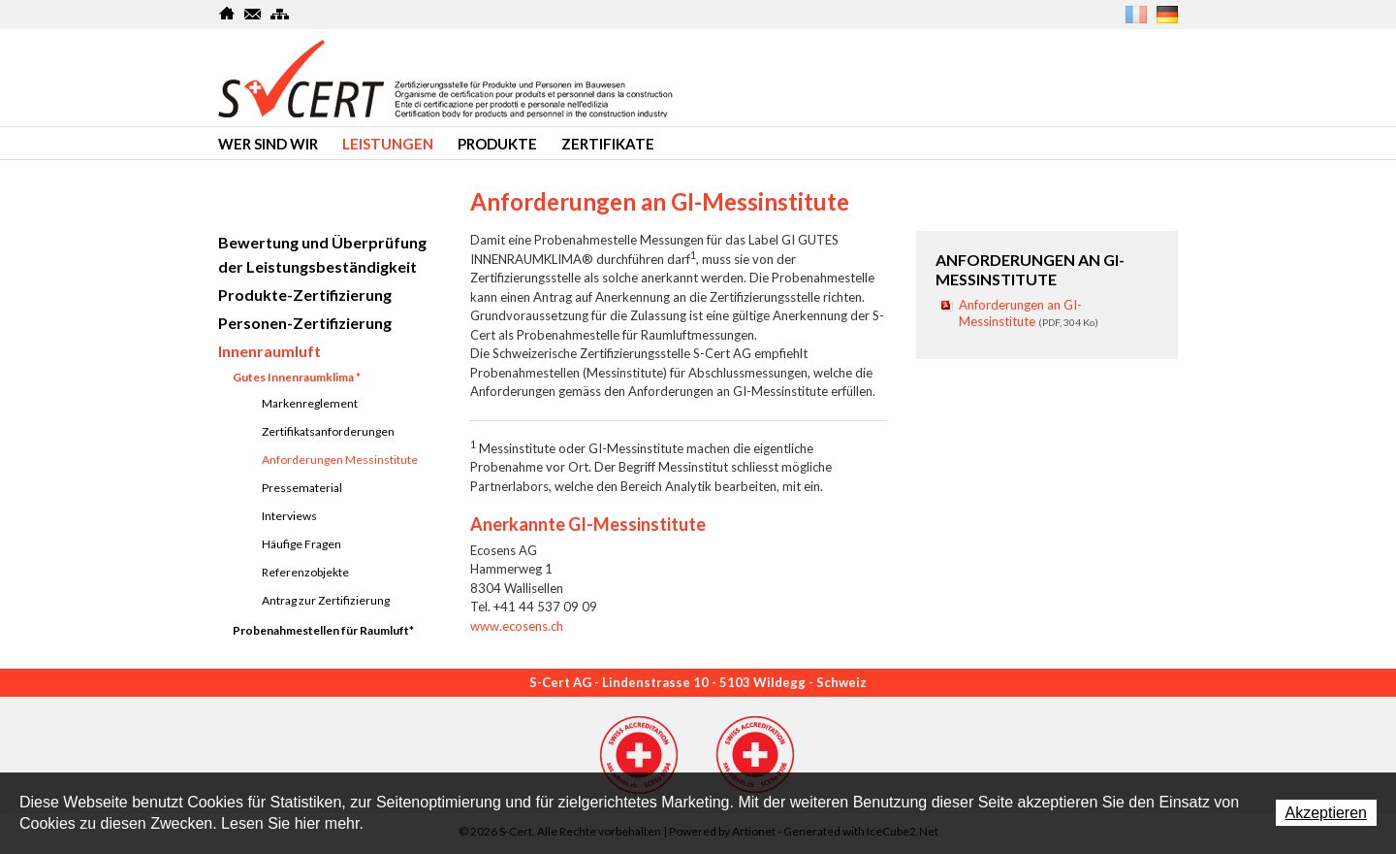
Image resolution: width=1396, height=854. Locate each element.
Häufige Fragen (301, 544)
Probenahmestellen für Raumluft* (323, 630)
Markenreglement (310, 403)
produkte (497, 143)
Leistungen (387, 143)
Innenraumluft (269, 351)
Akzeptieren (1326, 813)
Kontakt (253, 13)
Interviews (289, 516)
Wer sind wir (268, 143)
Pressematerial (302, 487)
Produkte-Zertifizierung (305, 294)
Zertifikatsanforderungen (328, 431)
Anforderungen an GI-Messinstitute (1028, 313)
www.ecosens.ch (516, 626)
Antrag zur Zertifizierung (326, 600)
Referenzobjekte (305, 572)
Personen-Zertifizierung (305, 322)
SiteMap (279, 13)
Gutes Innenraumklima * (297, 377)
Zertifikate (607, 143)
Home (227, 13)
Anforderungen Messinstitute (340, 459)
